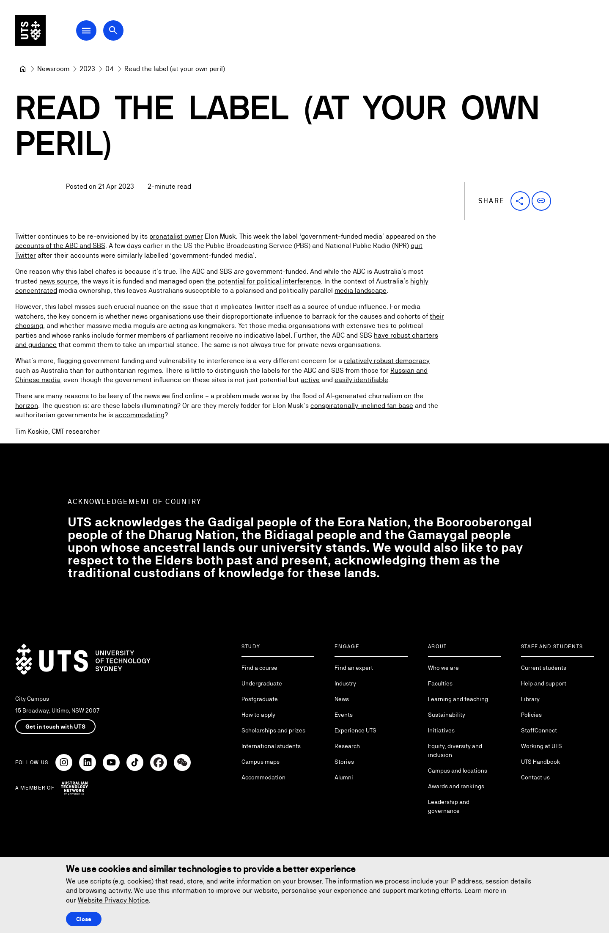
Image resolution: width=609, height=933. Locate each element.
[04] (109, 69)
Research (347, 746)
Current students (543, 667)
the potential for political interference (263, 281)
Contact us (535, 777)
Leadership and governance (448, 806)
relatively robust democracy (387, 361)
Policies (531, 714)
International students (271, 746)
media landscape (361, 291)
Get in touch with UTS (55, 726)
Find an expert (354, 667)
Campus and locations (457, 770)
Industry (345, 683)
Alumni (344, 777)
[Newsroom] (53, 69)
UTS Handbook (540, 761)
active (310, 380)
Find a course (259, 667)
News (342, 699)
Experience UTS (355, 730)
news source (58, 281)
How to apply (258, 714)
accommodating (140, 415)
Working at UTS (541, 746)
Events (344, 714)
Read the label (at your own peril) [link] (174, 69)
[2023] (87, 69)
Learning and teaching (458, 699)
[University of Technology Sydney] (23, 69)
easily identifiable (361, 380)
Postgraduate (259, 699)
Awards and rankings (456, 786)
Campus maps (260, 761)
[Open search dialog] (113, 30)
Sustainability (446, 714)
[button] (520, 201)
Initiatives (441, 730)
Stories (344, 761)
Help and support (543, 683)
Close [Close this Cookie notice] (83, 919)
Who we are (443, 667)
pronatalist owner (176, 237)
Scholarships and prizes (273, 730)
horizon (26, 406)
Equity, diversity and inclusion (455, 750)
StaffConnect (539, 730)
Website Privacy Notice (113, 900)
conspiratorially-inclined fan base (361, 406)
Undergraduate (261, 683)
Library (530, 699)
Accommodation (263, 777)
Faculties (440, 683)
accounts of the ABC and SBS (60, 246)
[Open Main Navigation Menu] (86, 30)
